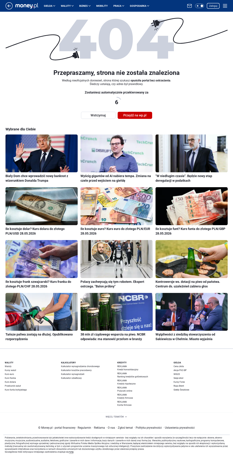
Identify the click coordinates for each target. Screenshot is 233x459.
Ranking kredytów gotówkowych (132, 376)
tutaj (71, 452)
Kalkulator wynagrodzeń (72, 374)
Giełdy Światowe (181, 390)
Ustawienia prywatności (179, 427)
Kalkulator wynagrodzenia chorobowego (80, 366)
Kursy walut (10, 370)
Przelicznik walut (13, 386)
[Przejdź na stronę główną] (9, 8)
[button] (199, 6)
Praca (117, 5)
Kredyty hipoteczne (126, 384)
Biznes (83, 5)
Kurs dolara (10, 382)
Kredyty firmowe (125, 398)
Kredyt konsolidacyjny (127, 369)
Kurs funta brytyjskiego (16, 390)
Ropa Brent (179, 386)
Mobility (102, 5)
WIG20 (177, 374)
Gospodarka (138, 5)
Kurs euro (9, 374)
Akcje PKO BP (180, 370)
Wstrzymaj (98, 115)
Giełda (48, 5)
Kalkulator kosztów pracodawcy (76, 370)
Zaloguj (213, 5)
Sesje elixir (178, 378)
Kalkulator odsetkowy (71, 378)
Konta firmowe (124, 405)
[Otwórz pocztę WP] (189, 6)
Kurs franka (10, 378)
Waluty (66, 5)
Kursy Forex (179, 382)
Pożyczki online (124, 391)
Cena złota (179, 366)
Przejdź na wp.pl (134, 115)
